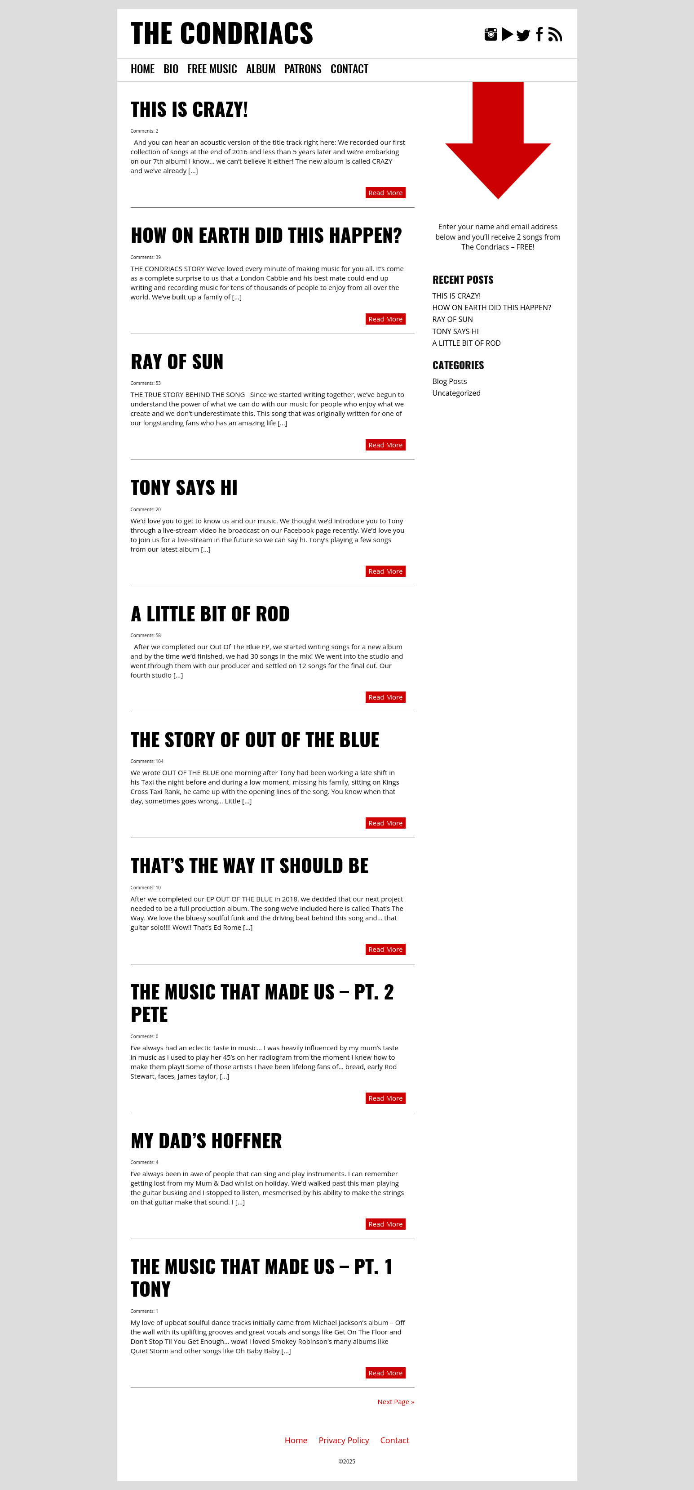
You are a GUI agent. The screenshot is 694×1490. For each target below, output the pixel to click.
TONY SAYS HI (184, 489)
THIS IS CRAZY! (189, 111)
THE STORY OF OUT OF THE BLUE (255, 741)
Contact (349, 70)
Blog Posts (450, 381)
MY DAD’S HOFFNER (206, 1142)
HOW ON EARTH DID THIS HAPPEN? (266, 237)
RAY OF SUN (177, 363)
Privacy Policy (343, 1440)
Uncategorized (457, 393)
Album (260, 70)
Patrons (303, 70)
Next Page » (395, 1401)
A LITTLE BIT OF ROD (210, 615)
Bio (171, 70)
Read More (385, 192)
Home (143, 70)
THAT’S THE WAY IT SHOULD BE (249, 867)
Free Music (212, 70)
